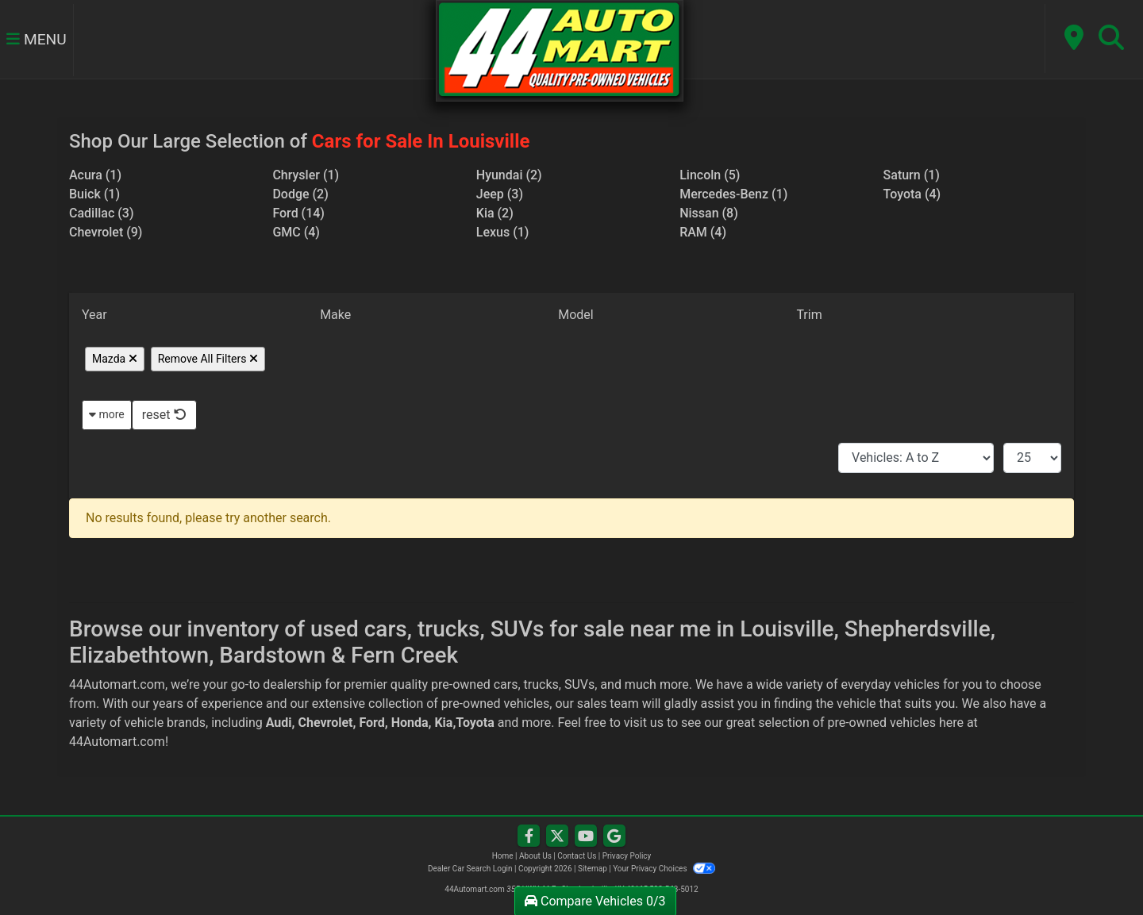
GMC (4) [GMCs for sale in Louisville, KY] (296, 232)
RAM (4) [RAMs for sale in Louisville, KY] (702, 232)
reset (164, 414)
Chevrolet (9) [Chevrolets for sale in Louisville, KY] (105, 232)
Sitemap (592, 868)
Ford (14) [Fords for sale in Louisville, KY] (298, 213)
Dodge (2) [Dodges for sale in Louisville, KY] (300, 194)
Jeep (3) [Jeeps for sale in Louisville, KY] (499, 194)
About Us (535, 856)
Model (576, 314)
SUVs (579, 684)
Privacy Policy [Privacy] (627, 856)
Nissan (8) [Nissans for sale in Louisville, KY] (708, 213)
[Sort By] (916, 458)
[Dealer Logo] (559, 49)
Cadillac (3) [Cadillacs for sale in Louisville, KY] (101, 213)
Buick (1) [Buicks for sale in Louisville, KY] (94, 194)
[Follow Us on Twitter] (557, 836)
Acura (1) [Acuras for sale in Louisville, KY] (95, 175)
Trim (809, 314)
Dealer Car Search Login (470, 868)
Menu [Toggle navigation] (36, 40)
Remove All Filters (208, 358)
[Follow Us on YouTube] (586, 836)
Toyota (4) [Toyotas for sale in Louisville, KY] (912, 194)
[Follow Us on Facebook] (529, 836)
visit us (644, 722)
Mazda (114, 358)
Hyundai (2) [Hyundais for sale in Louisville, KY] (509, 175)
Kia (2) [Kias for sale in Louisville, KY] (495, 213)
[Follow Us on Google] (614, 836)
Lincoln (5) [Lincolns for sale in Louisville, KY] (709, 175)
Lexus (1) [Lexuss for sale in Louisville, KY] (502, 232)
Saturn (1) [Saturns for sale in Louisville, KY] (911, 175)
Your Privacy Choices (664, 868)
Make (335, 314)
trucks (541, 684)
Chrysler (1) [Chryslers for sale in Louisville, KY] (305, 175)
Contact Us (576, 856)
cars (506, 684)
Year (94, 314)
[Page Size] (1032, 458)
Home (503, 856)
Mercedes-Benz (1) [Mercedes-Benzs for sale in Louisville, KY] (733, 194)
